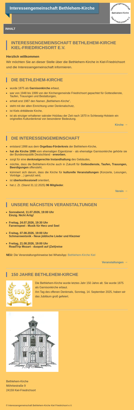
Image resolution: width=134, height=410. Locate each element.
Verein (119, 191)
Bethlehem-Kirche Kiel (81, 254)
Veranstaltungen (113, 262)
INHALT (10, 28)
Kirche (119, 124)
